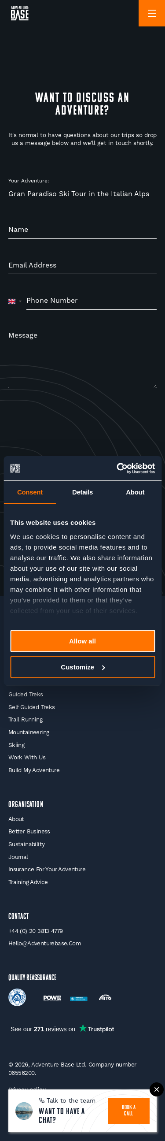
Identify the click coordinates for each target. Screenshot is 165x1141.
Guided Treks (25, 694)
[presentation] (75, 423)
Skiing (16, 745)
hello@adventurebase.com (44, 943)
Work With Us (27, 757)
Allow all (82, 641)
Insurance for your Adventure (46, 869)
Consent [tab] (30, 492)
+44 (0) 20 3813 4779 (35, 931)
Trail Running (25, 719)
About (16, 819)
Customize (83, 667)
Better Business (29, 831)
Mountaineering (28, 732)
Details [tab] (82, 492)
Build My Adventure (33, 770)
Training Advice (28, 882)
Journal (18, 857)
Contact (18, 917)
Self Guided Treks (31, 707)
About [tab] (135, 492)
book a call (129, 1110)
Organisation (26, 805)
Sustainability (26, 844)
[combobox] (15, 301)
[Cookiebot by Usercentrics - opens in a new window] (117, 468)
